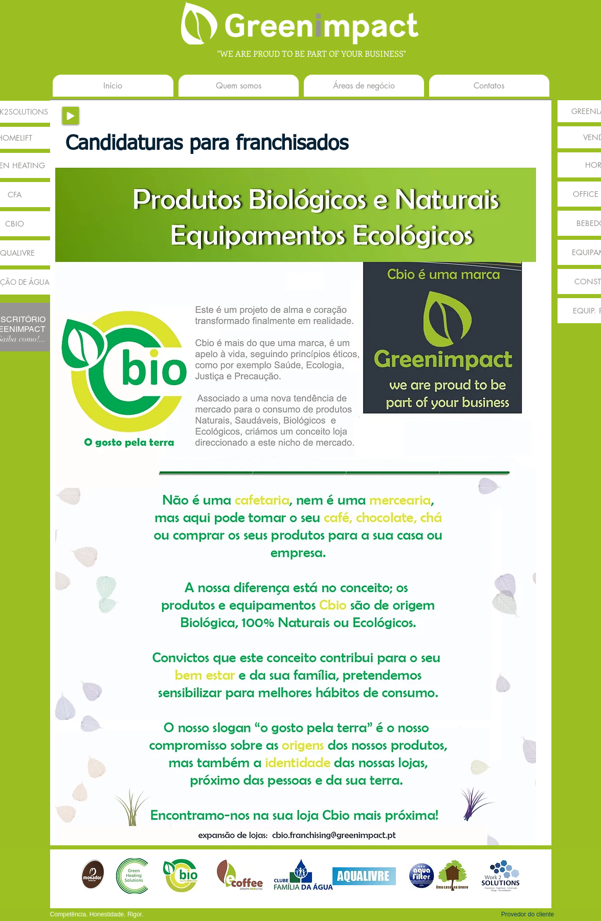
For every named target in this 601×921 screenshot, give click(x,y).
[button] (527, 914)
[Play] (70, 115)
